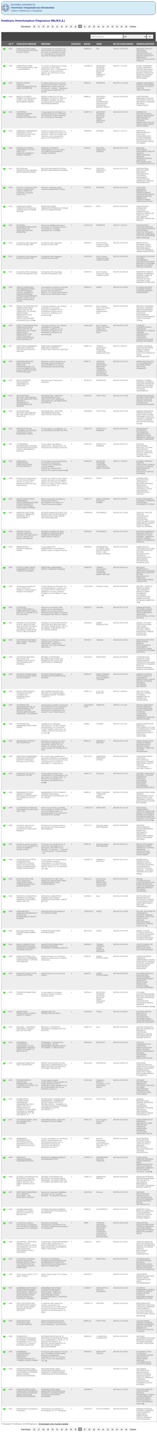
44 (117, 26)
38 (89, 26)
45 (122, 26)
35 (76, 26)
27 (39, 26)
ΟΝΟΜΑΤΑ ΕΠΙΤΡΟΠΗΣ (145, 44)
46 (126, 26)
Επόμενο (133, 26)
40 (99, 26)
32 (62, 26)
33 (66, 26)
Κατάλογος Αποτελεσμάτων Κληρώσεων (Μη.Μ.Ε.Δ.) (33, 20)
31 (57, 26)
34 (71, 26)
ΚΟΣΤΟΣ (87, 44)
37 (85, 26)
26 (34, 26)
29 (48, 26)
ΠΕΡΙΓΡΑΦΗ (45, 44)
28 (43, 26)
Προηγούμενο (26, 26)
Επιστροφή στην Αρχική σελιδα (53, 1424)
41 (103, 26)
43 (112, 26)
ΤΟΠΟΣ (99, 44)
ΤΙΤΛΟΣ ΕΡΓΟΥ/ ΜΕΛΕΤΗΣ (26, 44)
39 (94, 26)
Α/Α (10, 44)
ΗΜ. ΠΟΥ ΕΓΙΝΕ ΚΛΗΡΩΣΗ (123, 44)
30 (53, 26)
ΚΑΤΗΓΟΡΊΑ (76, 44)
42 (108, 26)
